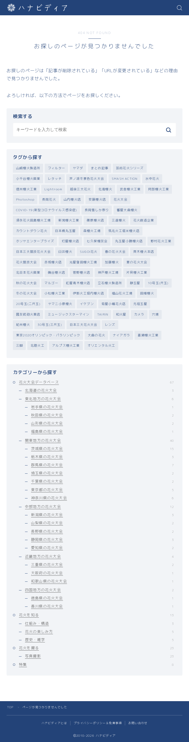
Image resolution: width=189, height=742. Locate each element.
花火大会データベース (96, 382)
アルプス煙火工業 (66, 345)
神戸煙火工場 (108, 272)
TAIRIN (102, 314)
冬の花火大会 (26, 293)
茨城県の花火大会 (102, 448)
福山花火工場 (122, 293)
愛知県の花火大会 (102, 547)
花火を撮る (96, 648)
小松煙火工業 (54, 293)
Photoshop (25, 199)
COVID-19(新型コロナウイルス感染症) (46, 210)
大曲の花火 (96, 335)
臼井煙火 (65, 251)
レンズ (110, 324)
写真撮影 (99, 656)
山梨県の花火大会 (102, 523)
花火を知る (96, 615)
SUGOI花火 (88, 251)
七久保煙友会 (97, 241)
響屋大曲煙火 (127, 210)
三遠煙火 (119, 220)
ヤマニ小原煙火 (60, 304)
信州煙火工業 (26, 189)
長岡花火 (49, 199)
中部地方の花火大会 (99, 506)
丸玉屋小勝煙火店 (129, 241)
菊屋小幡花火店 (113, 304)
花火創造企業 (143, 220)
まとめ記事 (99, 168)
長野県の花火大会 (102, 531)
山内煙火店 (72, 199)
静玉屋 (135, 283)
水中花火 (152, 178)
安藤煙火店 (97, 199)
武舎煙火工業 (130, 189)
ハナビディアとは (54, 723)
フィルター (56, 168)
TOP (10, 707)
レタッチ (55, 178)
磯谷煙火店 (56, 272)
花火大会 (120, 199)
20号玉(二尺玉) (28, 304)
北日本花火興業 (28, 272)
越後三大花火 (80, 189)
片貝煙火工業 (136, 272)
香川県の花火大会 (102, 606)
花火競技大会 (26, 262)
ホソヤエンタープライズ (35, 241)
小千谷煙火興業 (28, 178)
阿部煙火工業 (158, 189)
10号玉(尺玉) (158, 283)
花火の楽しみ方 (99, 631)
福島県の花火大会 (102, 431)
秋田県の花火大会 (102, 415)
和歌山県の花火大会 (102, 581)
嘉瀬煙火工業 (148, 335)
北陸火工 (37, 345)
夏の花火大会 (136, 262)
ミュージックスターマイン (68, 314)
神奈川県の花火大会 (102, 497)
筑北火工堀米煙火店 (124, 231)
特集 (96, 664)
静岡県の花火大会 (102, 539)
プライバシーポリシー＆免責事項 (98, 723)
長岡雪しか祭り (97, 210)
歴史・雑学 (99, 639)
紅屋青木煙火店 (78, 283)
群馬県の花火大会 (102, 464)
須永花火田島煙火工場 (33, 220)
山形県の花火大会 (102, 423)
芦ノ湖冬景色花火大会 (86, 178)
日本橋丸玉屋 (65, 231)
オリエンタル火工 (101, 345)
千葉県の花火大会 (102, 481)
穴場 (155, 314)
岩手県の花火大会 (102, 406)
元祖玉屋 (140, 304)
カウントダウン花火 (31, 231)
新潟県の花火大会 (102, 514)
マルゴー (51, 283)
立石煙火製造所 (110, 283)
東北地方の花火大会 (99, 398)
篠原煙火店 (95, 220)
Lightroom (53, 189)
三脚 (19, 345)
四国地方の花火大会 (99, 589)
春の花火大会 (115, 251)
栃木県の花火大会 (102, 456)
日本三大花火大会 (84, 324)
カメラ (139, 314)
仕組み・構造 (99, 623)
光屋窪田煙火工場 (83, 262)
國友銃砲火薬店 (28, 314)
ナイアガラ (121, 335)
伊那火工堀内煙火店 (88, 293)
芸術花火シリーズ (130, 168)
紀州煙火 (23, 324)
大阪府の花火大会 (102, 572)
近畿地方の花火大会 (99, 556)
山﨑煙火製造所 (28, 168)
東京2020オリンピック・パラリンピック (48, 335)
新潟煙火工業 (68, 220)
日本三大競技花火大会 (33, 251)
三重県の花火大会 (102, 564)
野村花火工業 (161, 241)
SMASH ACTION (124, 178)
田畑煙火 (147, 293)
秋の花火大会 (26, 283)
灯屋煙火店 (70, 241)
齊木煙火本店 (143, 251)
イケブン (87, 304)
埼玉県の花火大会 (102, 473)
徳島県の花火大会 (102, 597)
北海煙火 (105, 189)
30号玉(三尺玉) (50, 324)
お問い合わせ (137, 723)
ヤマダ (78, 168)
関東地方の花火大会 (99, 440)
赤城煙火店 (53, 262)
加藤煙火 (112, 262)
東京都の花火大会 (102, 489)
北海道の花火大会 (99, 390)
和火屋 (121, 314)
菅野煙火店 (81, 272)
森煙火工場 (92, 231)
